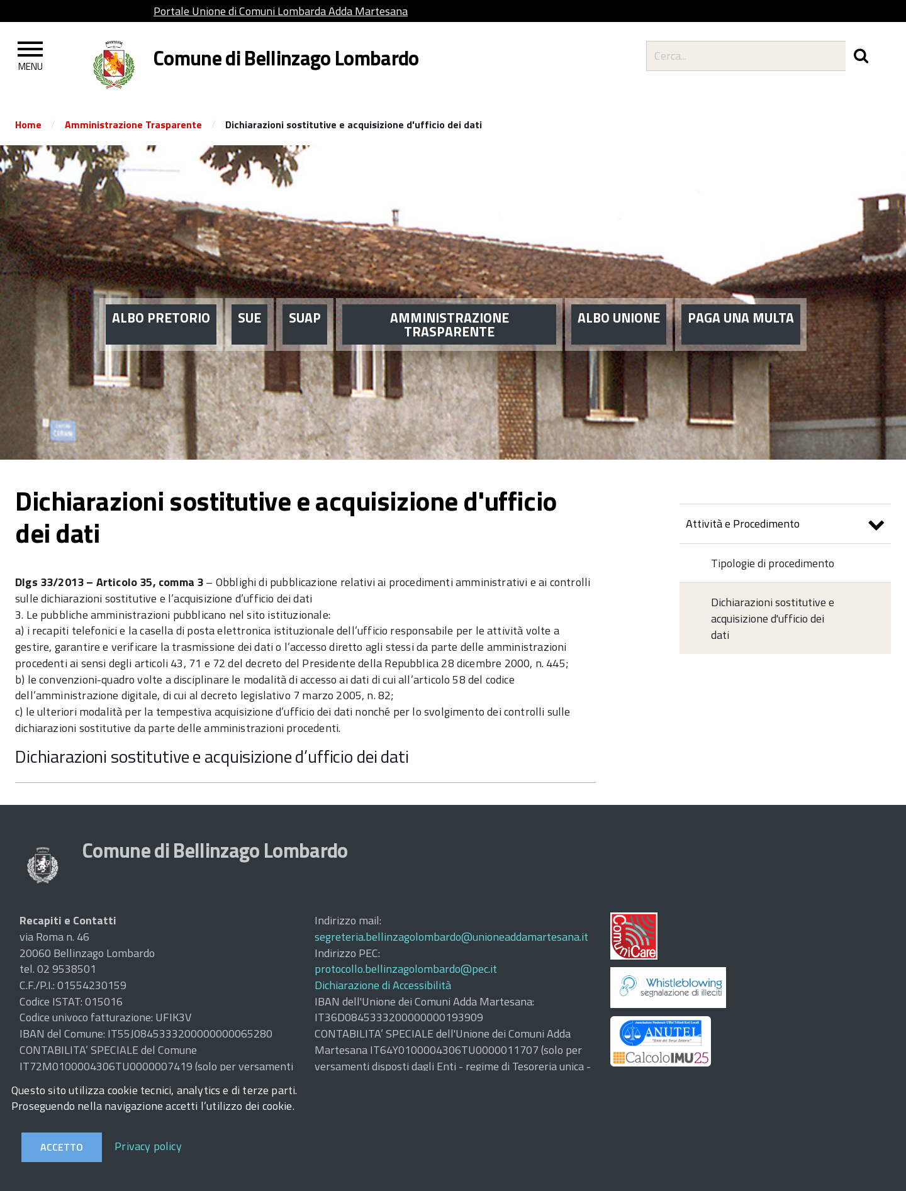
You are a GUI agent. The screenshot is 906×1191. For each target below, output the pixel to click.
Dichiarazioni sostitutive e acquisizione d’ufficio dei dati (212, 756)
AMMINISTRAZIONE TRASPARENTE (449, 302)
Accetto (61, 1147)
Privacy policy (148, 1146)
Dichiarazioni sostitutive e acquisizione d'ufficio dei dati (772, 618)
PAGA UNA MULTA (741, 295)
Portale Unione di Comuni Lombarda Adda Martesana (281, 11)
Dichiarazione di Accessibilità (383, 985)
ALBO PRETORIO (161, 295)
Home (28, 124)
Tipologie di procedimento (772, 563)
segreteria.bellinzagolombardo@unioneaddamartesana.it (451, 936)
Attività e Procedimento (785, 525)
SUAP (305, 295)
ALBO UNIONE (619, 295)
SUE (249, 295)
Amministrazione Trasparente (133, 124)
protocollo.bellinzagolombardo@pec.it (406, 968)
